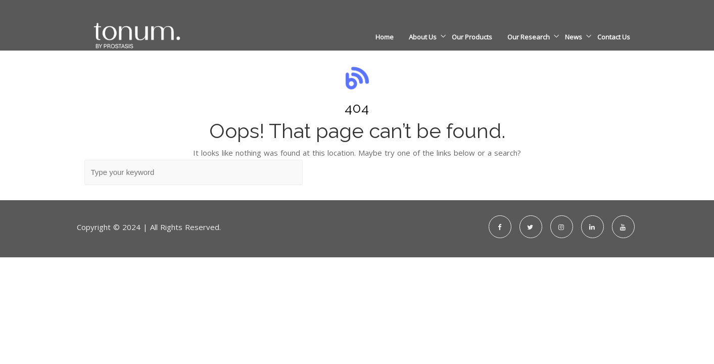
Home (384, 36)
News (573, 36)
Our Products (472, 36)
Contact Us (613, 36)
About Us (423, 36)
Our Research (528, 36)
